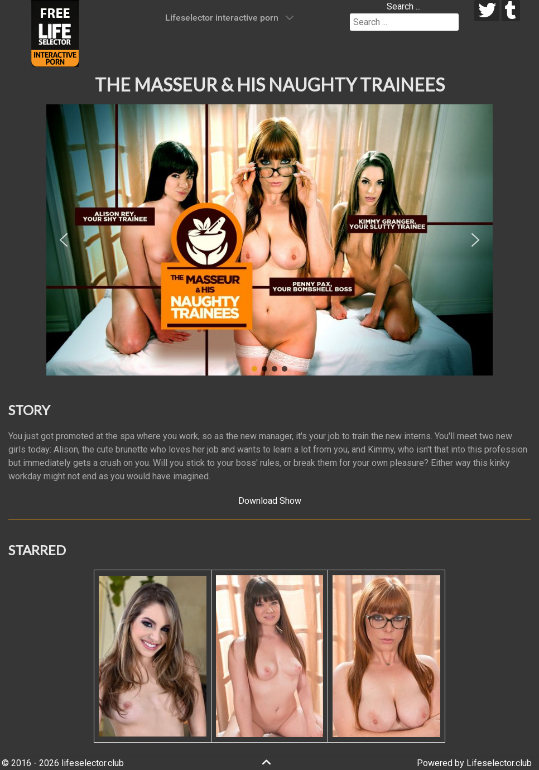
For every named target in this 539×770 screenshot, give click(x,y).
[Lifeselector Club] (55, 32)
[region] (269, 239)
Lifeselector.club (499, 763)
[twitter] (486, 10)
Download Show (269, 500)
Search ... (404, 6)
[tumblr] (511, 10)
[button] (64, 240)
